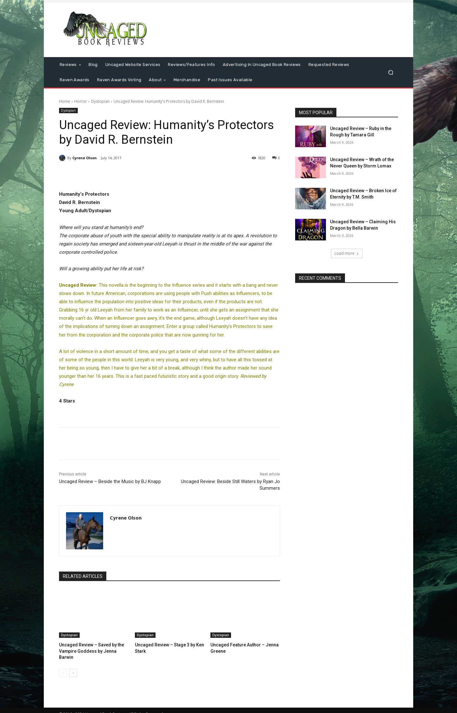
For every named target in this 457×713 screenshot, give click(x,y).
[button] (390, 72)
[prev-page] (63, 666)
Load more (346, 253)
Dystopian (100, 101)
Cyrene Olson (84, 157)
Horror (80, 101)
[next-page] (73, 666)
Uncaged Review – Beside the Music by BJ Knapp (110, 481)
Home (64, 101)
